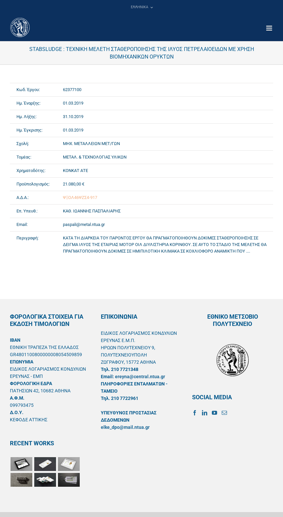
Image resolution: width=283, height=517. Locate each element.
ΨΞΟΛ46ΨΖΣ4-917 (80, 197)
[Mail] (224, 412)
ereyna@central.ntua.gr (140, 376)
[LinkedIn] (204, 412)
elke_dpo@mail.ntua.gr (125, 427)
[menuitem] (142, 7)
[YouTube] (214, 412)
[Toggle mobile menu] (269, 28)
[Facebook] (194, 412)
